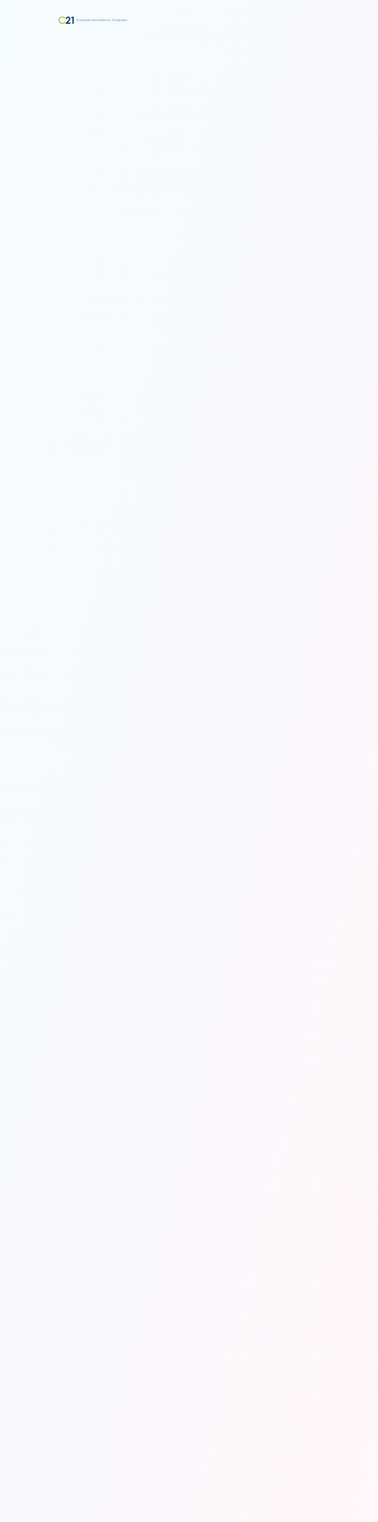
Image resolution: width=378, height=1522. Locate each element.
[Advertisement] (189, 58)
